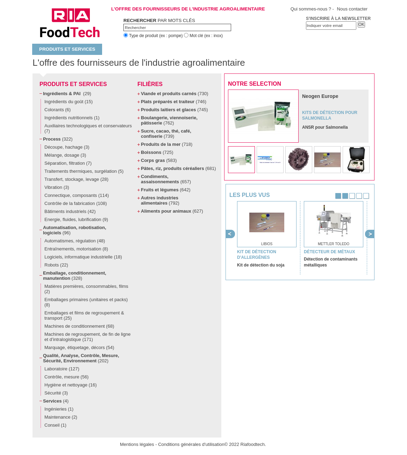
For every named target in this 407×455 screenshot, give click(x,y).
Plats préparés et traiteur (173, 101)
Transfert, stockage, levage (76, 179)
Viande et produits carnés (174, 93)
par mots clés (159, 20)
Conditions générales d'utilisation (191, 444)
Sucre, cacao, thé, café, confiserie (166, 133)
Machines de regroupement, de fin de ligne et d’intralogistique (87, 337)
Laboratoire (61, 368)
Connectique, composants (76, 195)
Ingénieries (58, 409)
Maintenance (60, 417)
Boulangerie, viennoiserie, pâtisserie (169, 120)
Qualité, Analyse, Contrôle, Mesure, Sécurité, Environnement (81, 358)
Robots (56, 265)
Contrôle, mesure (66, 376)
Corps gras (159, 160)
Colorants (57, 109)
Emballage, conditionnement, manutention (74, 275)
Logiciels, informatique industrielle (83, 257)
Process (58, 139)
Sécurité (56, 393)
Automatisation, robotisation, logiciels (74, 230)
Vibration (56, 187)
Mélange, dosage (65, 155)
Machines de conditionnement (79, 326)
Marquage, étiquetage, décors (79, 347)
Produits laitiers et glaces (174, 109)
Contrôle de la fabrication (75, 203)
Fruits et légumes (166, 189)
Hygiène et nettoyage (70, 385)
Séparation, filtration (68, 163)
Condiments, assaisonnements (166, 179)
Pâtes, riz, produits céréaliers (178, 168)
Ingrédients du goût (68, 101)
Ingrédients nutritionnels (72, 117)
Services (56, 401)
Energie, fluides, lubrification (76, 219)
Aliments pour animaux (172, 211)
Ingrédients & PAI (67, 93)
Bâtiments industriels (70, 211)
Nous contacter (352, 9)
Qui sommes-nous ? (311, 9)
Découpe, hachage (67, 147)
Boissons (157, 152)
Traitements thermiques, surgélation (83, 171)
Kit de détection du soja (260, 265)
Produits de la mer (166, 144)
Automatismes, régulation (74, 240)
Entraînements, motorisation (76, 248)
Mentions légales (137, 444)
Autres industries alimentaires (160, 200)
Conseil (55, 425)
